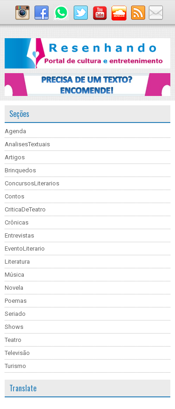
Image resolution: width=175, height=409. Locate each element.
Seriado (15, 313)
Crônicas (16, 222)
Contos (14, 196)
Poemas (16, 300)
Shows (14, 326)
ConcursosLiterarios (32, 183)
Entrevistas (19, 235)
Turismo (15, 365)
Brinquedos (20, 170)
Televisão (17, 352)
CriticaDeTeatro (25, 209)
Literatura (17, 261)
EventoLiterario (25, 248)
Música (14, 274)
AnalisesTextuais (27, 144)
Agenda (15, 131)
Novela (14, 287)
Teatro (13, 339)
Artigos (15, 157)
